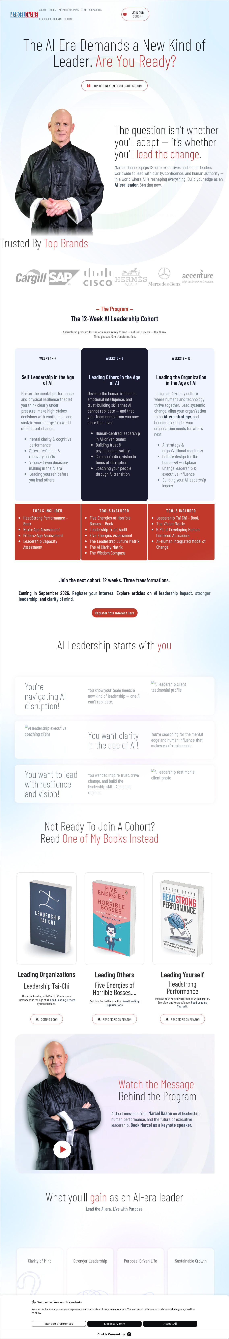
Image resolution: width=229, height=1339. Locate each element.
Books (52, 9)
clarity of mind (60, 599)
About (42, 9)
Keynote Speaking (69, 9)
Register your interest (93, 593)
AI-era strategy (177, 416)
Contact (69, 19)
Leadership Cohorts (50, 19)
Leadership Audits (92, 9)
